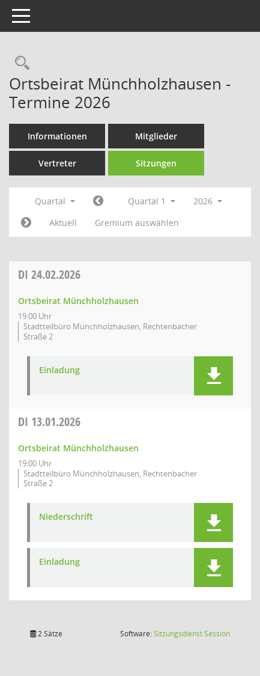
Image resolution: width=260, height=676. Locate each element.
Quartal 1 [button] (151, 201)
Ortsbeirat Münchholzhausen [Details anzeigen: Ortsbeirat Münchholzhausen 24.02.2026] (78, 300)
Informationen (57, 136)
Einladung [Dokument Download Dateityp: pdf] (59, 370)
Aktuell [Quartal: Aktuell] (63, 222)
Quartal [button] (55, 201)
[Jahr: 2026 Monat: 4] (26, 223)
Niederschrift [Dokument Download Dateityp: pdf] (66, 517)
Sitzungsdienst (192, 634)
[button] (213, 375)
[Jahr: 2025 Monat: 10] (98, 201)
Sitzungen (156, 163)
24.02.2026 (49, 274)
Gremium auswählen (137, 222)
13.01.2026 (49, 421)
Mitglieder (156, 136)
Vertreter (57, 163)
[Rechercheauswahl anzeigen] (19, 63)
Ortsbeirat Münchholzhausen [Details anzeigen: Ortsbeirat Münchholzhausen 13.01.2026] (78, 448)
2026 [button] (207, 201)
